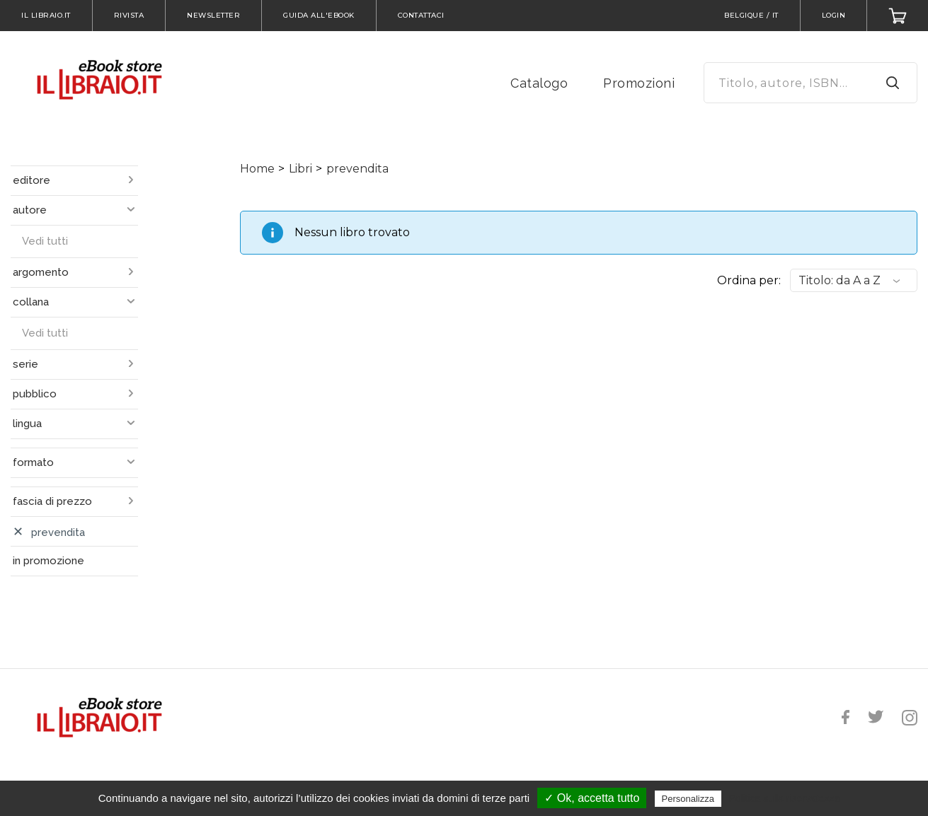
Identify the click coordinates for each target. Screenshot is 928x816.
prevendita (357, 168)
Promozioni (639, 83)
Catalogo (539, 83)
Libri (300, 168)
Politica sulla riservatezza (784, 798)
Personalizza (688, 798)
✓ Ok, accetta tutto (591, 798)
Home (257, 168)
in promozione (48, 560)
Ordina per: (749, 280)
